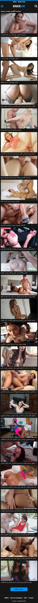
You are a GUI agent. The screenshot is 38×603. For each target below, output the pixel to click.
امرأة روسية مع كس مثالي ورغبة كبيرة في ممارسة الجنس (18, 153)
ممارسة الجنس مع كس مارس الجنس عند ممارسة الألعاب (18, 439)
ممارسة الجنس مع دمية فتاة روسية (11, 130)
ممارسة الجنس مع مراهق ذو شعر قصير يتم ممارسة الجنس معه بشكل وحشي (19, 463)
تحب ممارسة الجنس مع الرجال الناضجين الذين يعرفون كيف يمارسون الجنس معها (19, 558)
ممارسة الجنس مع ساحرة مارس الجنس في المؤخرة (16, 582)
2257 (25, 598)
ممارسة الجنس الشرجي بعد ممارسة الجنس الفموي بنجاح (18, 534)
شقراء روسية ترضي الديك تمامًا (10, 201)
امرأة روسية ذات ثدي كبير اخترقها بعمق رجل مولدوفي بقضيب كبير (19, 368)
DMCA (7, 598)
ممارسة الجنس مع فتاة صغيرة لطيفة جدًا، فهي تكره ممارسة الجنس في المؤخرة (19, 487)
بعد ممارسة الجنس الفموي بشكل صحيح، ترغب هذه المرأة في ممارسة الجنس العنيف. (19, 511)
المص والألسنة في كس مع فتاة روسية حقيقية (14, 273)
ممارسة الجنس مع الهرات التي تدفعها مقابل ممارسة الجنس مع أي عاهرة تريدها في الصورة (19, 415)
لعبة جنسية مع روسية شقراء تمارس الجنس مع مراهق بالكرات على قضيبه (19, 320)
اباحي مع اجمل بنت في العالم (9, 82)
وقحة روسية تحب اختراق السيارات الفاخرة (13, 344)
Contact (30, 598)
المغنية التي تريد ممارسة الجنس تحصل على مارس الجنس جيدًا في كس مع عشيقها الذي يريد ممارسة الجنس (19, 392)
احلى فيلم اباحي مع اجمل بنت (9, 58)
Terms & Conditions (16, 598)
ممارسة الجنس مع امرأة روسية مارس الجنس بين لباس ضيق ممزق (19, 106)
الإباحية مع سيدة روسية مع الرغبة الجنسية (13, 225)
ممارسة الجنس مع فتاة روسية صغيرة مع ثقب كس (15, 177)
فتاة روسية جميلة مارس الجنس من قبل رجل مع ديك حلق (18, 296)
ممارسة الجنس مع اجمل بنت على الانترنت (13, 34)
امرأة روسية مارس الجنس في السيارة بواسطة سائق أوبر (18, 249)
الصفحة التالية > (19, 589)
